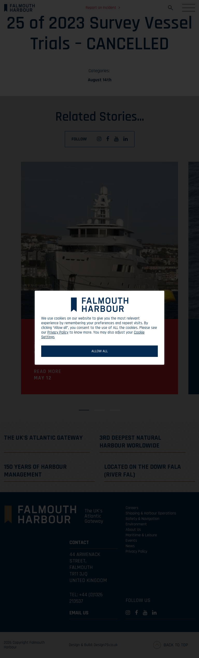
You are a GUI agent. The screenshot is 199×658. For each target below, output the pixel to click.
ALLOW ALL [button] (99, 351)
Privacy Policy (57, 332)
